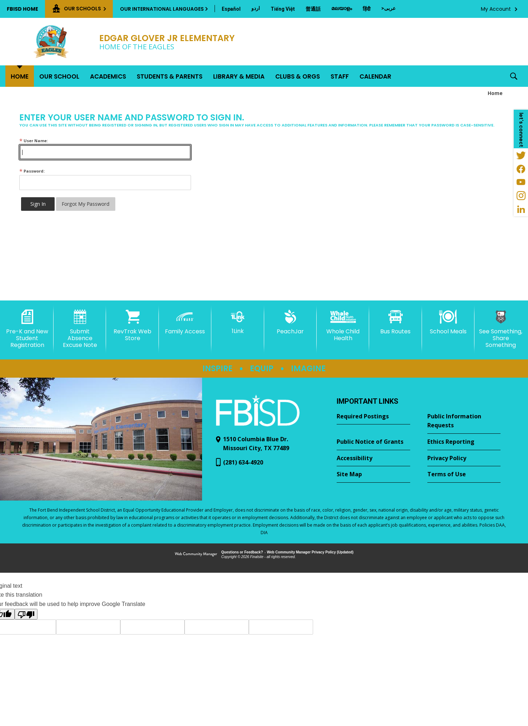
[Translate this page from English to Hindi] (366, 8)
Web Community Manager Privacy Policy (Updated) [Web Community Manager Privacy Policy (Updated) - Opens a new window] (310, 552)
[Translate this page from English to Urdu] (255, 8)
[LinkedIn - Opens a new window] (521, 209)
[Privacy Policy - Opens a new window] (464, 458)
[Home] (19, 76)
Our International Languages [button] (162, 9)
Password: (32, 171)
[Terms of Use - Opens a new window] (464, 474)
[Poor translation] (26, 614)
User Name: (33, 140)
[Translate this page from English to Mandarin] (313, 8)
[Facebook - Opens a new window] (521, 168)
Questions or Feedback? (242, 552)
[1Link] (237, 322)
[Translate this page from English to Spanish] (231, 8)
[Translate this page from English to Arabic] (388, 8)
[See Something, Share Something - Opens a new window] (500, 329)
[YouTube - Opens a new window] (521, 182)
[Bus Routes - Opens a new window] (395, 322)
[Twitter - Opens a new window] (521, 155)
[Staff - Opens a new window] (339, 76)
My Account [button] (496, 9)
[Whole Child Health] (343, 325)
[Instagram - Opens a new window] (521, 195)
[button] (513, 76)
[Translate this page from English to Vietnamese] (282, 8)
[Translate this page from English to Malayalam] (342, 8)
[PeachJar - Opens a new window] (290, 322)
